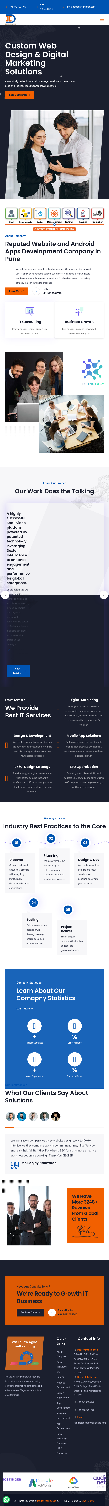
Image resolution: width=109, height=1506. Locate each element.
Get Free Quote (30, 1312)
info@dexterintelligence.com (81, 6)
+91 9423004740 (17, 6)
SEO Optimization (84, 767)
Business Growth (79, 322)
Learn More (16, 291)
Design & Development (32, 736)
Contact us (62, 1454)
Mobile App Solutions (84, 736)
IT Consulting (29, 322)
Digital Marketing (84, 700)
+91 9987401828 (46, 6)
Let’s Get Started (19, 95)
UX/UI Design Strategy (32, 767)
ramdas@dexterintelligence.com (90, 1423)
